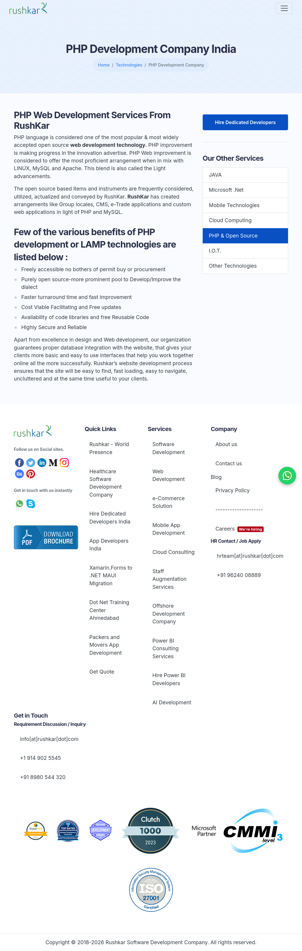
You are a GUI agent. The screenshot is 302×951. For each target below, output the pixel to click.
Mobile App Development (168, 529)
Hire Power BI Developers (169, 679)
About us (226, 444)
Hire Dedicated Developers (245, 122)
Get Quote (101, 672)
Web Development (168, 475)
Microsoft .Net (226, 190)
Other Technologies (233, 266)
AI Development (171, 702)
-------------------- (239, 509)
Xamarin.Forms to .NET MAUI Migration (110, 575)
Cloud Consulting (173, 552)
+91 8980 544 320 (42, 777)
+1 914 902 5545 (40, 758)
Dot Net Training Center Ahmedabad (109, 610)
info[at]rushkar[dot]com (48, 739)
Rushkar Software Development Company (157, 942)
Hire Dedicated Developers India (109, 517)
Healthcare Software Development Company (105, 483)
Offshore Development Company (168, 614)
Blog (216, 477)
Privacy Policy (232, 490)
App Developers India (109, 545)
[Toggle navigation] (284, 8)
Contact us (228, 463)
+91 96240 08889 (238, 575)
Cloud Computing (230, 220)
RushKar (138, 197)
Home (104, 64)
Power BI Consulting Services (165, 648)
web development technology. (108, 145)
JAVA (215, 175)
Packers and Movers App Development (105, 645)
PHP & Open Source (233, 236)
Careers (239, 529)
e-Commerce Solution (168, 502)
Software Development (168, 448)
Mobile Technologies (234, 205)
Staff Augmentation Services (169, 579)
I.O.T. (215, 251)
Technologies (129, 64)
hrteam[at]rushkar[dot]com (249, 556)
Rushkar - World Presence (109, 448)
